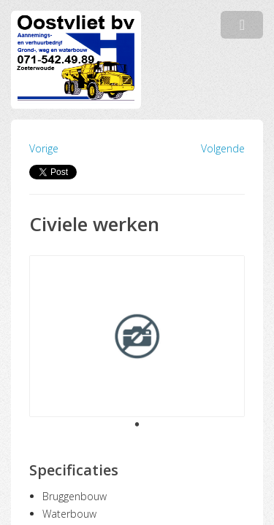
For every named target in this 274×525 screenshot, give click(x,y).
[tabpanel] (137, 336)
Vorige (43, 148)
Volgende (223, 149)
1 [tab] (137, 425)
